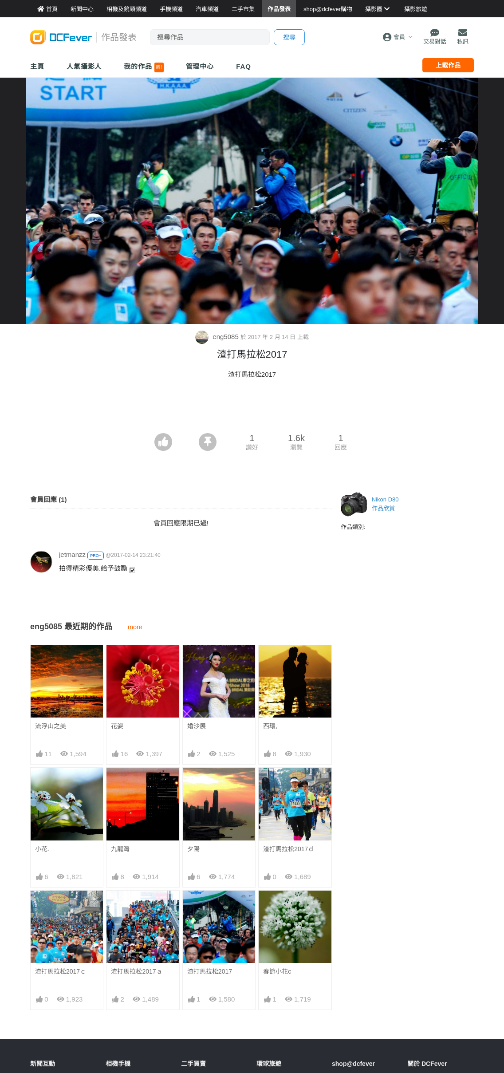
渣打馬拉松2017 (209, 971)
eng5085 (217, 336)
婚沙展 (196, 726)
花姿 (117, 726)
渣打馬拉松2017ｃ (60, 971)
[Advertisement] (252, 409)
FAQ (243, 66)
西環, (270, 726)
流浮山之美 (50, 726)
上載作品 (448, 65)
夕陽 (193, 848)
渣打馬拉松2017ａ (136, 971)
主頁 (37, 66)
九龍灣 (120, 848)
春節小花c (277, 971)
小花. (42, 848)
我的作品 (143, 67)
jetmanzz (72, 554)
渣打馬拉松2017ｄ (288, 848)
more (135, 627)
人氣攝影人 (84, 66)
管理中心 (200, 66)
